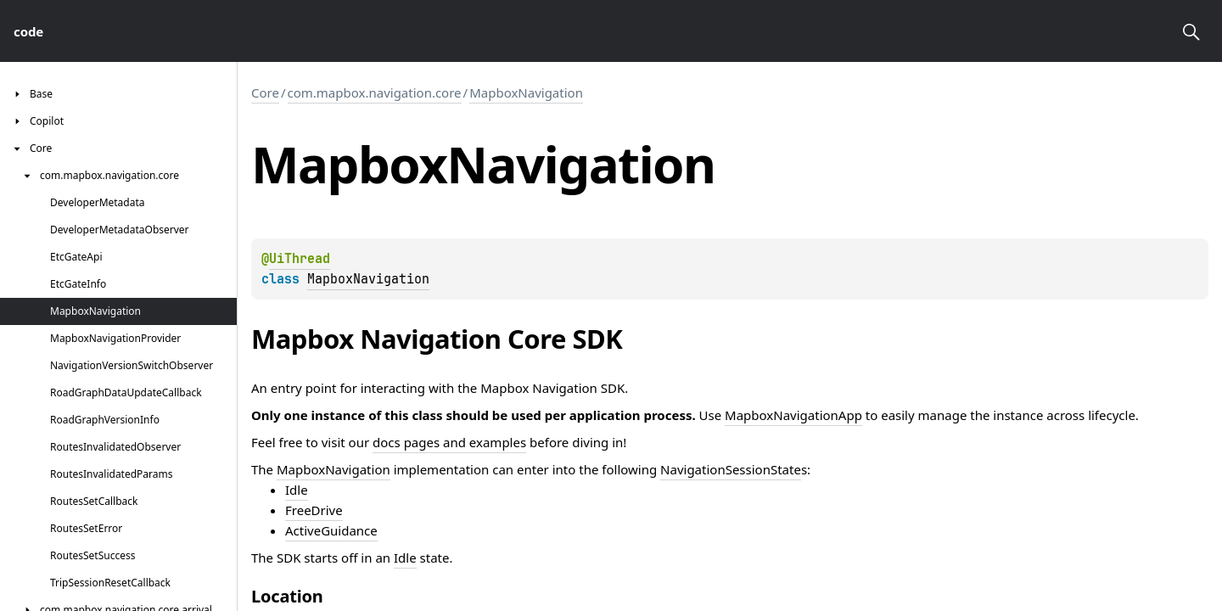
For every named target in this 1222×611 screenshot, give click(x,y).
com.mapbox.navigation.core (375, 92)
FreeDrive (314, 510)
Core (265, 92)
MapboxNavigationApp (793, 414)
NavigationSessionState (730, 469)
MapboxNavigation (526, 92)
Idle (296, 489)
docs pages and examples (449, 442)
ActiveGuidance (331, 530)
